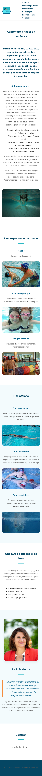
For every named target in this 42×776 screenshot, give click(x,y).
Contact (26, 18)
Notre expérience (30, 5)
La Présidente (28, 15)
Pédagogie (27, 12)
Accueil (25, 2)
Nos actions (27, 8)
